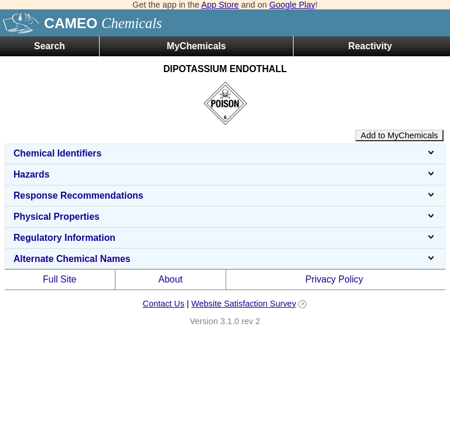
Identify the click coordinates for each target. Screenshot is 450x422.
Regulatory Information (225, 238)
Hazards (225, 174)
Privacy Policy (334, 279)
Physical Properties (225, 217)
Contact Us (163, 303)
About (170, 279)
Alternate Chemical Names (225, 259)
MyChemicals (196, 46)
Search (49, 46)
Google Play (292, 4)
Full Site (59, 279)
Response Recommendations (225, 195)
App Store (220, 4)
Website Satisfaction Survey (243, 303)
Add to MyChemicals (399, 135)
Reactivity (370, 46)
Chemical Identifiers (225, 153)
